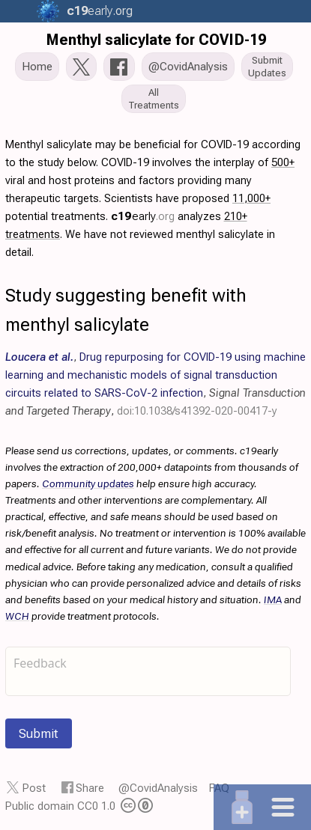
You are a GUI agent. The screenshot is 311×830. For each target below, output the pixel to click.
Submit (38, 733)
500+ (283, 162)
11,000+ (251, 198)
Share (90, 788)
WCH (17, 616)
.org (97, 11)
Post (34, 788)
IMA (273, 599)
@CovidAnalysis (158, 788)
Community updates (88, 483)
